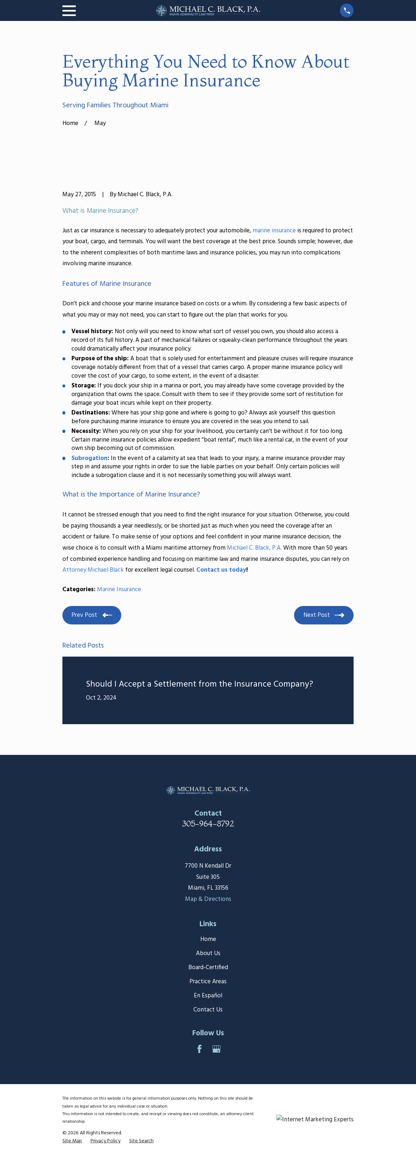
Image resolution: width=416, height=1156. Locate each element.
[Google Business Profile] (216, 1049)
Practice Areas (208, 982)
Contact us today (221, 570)
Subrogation (89, 458)
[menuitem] (72, 1141)
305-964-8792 (208, 823)
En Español (208, 996)
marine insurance (274, 231)
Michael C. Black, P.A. (254, 548)
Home (208, 939)
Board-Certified (208, 967)
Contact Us (208, 1010)
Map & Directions (208, 899)
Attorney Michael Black (93, 570)
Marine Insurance (119, 589)
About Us (208, 953)
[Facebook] (199, 1049)
